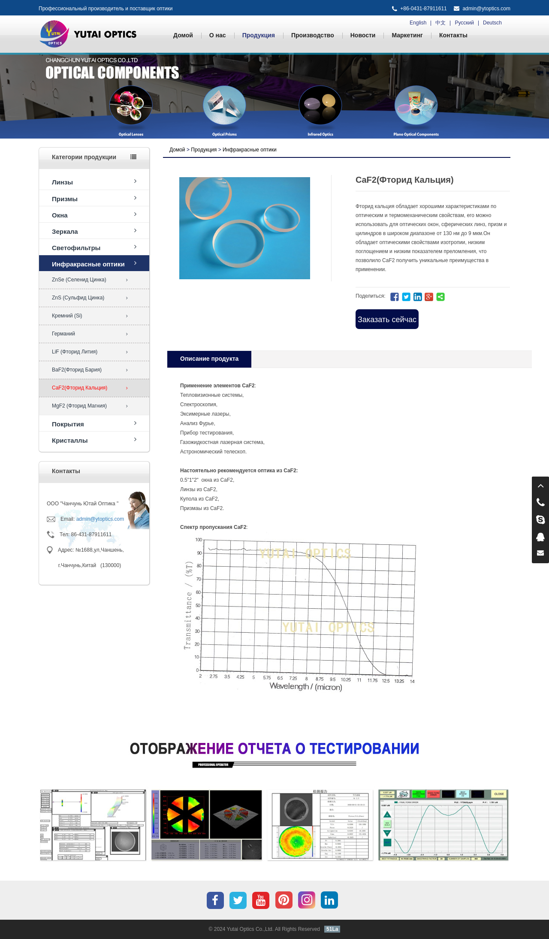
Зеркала (94, 231)
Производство (312, 35)
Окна (94, 215)
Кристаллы (94, 440)
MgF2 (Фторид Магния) (90, 406)
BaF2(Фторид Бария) (90, 370)
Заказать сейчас (387, 319)
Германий (90, 334)
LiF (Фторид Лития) (90, 352)
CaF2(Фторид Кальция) (90, 388)
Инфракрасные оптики (94, 264)
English (418, 23)
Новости (363, 35)
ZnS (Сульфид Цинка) (90, 298)
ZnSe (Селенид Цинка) (90, 280)
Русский (464, 23)
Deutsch (492, 23)
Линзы (94, 182)
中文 (440, 23)
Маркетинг (407, 35)
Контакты (453, 35)
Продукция (258, 35)
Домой (183, 35)
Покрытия (94, 424)
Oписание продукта (209, 358)
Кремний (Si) (90, 316)
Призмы (94, 198)
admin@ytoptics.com (486, 9)
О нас (217, 35)
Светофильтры (94, 247)
